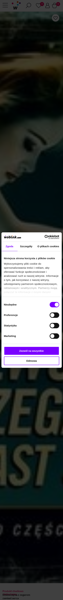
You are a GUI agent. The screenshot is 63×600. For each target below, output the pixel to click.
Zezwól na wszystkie (31, 350)
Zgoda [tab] (9, 246)
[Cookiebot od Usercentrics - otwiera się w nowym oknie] (45, 237)
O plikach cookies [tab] (48, 246)
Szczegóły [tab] (26, 246)
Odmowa (31, 360)
